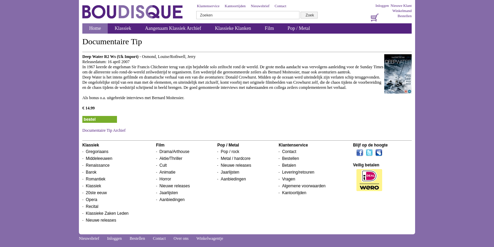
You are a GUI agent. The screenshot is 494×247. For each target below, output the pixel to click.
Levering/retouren (298, 172)
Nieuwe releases (101, 220)
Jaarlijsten (169, 192)
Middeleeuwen (99, 158)
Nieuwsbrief (260, 6)
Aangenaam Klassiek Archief (173, 28)
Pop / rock (230, 151)
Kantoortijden (235, 6)
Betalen (289, 165)
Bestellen (405, 16)
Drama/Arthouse (174, 151)
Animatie (168, 172)
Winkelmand (402, 11)
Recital (92, 206)
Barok (91, 172)
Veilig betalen (366, 165)
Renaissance (97, 165)
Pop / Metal (298, 28)
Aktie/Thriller (171, 158)
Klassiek (123, 28)
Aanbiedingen (172, 199)
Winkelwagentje (209, 238)
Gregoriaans (97, 151)
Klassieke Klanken (233, 28)
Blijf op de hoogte (370, 145)
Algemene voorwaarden (304, 186)
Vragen (288, 179)
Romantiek (95, 179)
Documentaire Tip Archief (104, 130)
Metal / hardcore (235, 158)
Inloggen (382, 5)
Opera (91, 199)
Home (95, 28)
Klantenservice (208, 6)
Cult (163, 165)
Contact (280, 6)
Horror (165, 179)
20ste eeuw (96, 192)
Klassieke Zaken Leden (107, 213)
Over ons (181, 238)
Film (269, 28)
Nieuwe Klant (401, 5)
